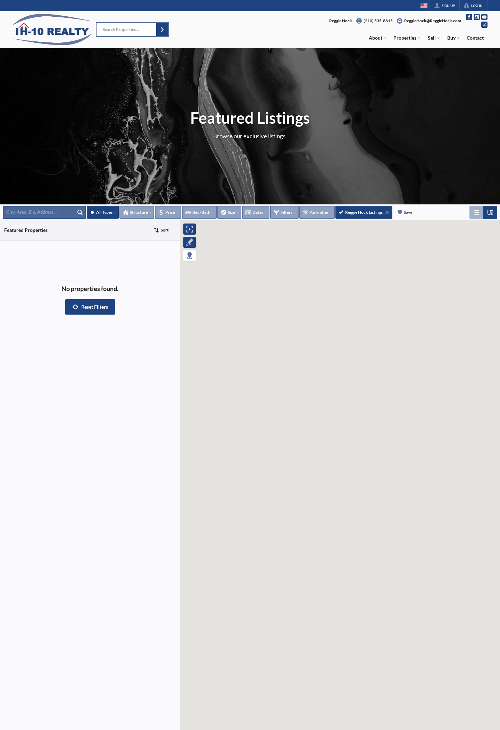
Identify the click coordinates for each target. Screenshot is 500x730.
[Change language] (424, 5)
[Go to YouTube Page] (484, 17)
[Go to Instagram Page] (477, 17)
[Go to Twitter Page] (484, 25)
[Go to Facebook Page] (469, 17)
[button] (162, 29)
